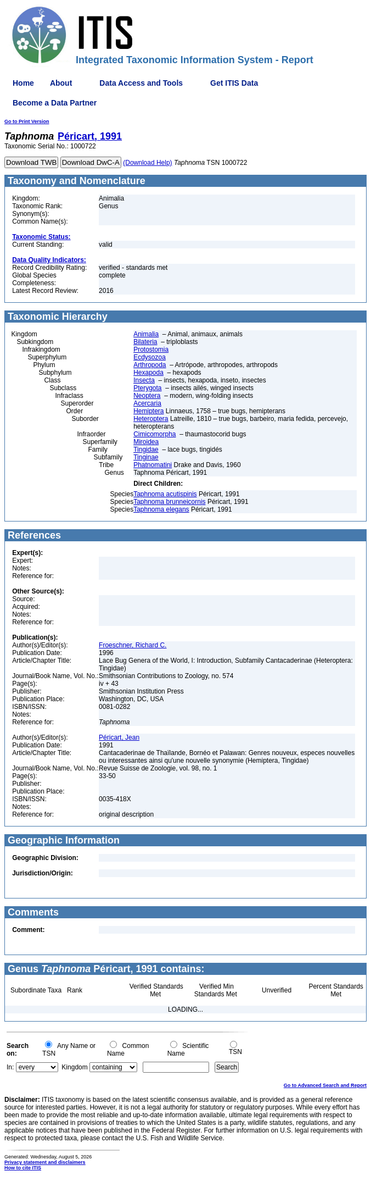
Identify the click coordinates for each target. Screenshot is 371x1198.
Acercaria (147, 403)
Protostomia (150, 349)
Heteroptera (150, 419)
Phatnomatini (152, 465)
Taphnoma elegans (161, 509)
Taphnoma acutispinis (164, 494)
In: (10, 1067)
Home (23, 83)
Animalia (146, 334)
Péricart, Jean (119, 737)
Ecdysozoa (149, 357)
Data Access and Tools (141, 83)
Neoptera (146, 396)
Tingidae (146, 449)
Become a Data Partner (55, 102)
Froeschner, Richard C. (132, 645)
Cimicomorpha (154, 434)
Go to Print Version (26, 121)
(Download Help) (147, 163)
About (61, 83)
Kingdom (74, 1067)
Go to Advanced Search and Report (325, 1085)
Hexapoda (148, 372)
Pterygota (147, 388)
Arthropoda (149, 365)
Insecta (144, 380)
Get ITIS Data (234, 83)
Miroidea (146, 442)
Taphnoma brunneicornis (169, 502)
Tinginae (146, 457)
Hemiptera (148, 411)
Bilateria (145, 342)
